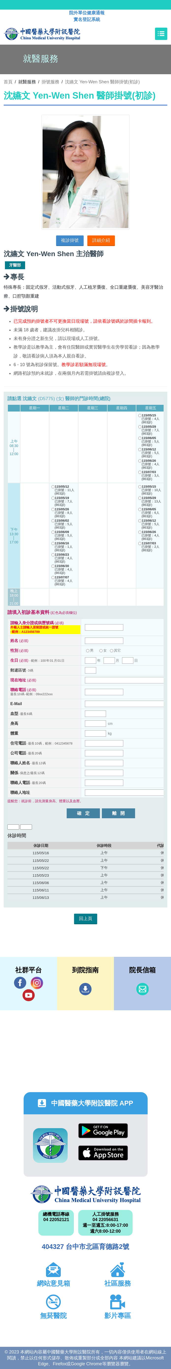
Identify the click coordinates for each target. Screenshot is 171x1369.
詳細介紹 (101, 240)
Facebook (20, 983)
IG (37, 983)
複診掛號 (70, 240)
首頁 (8, 81)
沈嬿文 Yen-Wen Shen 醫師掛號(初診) (102, 81)
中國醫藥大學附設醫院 (86, 1194)
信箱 (142, 989)
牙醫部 (15, 265)
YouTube (28, 995)
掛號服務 (50, 81)
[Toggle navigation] (161, 34)
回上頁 (85, 918)
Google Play (103, 1130)
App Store (103, 1152)
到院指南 (85, 989)
